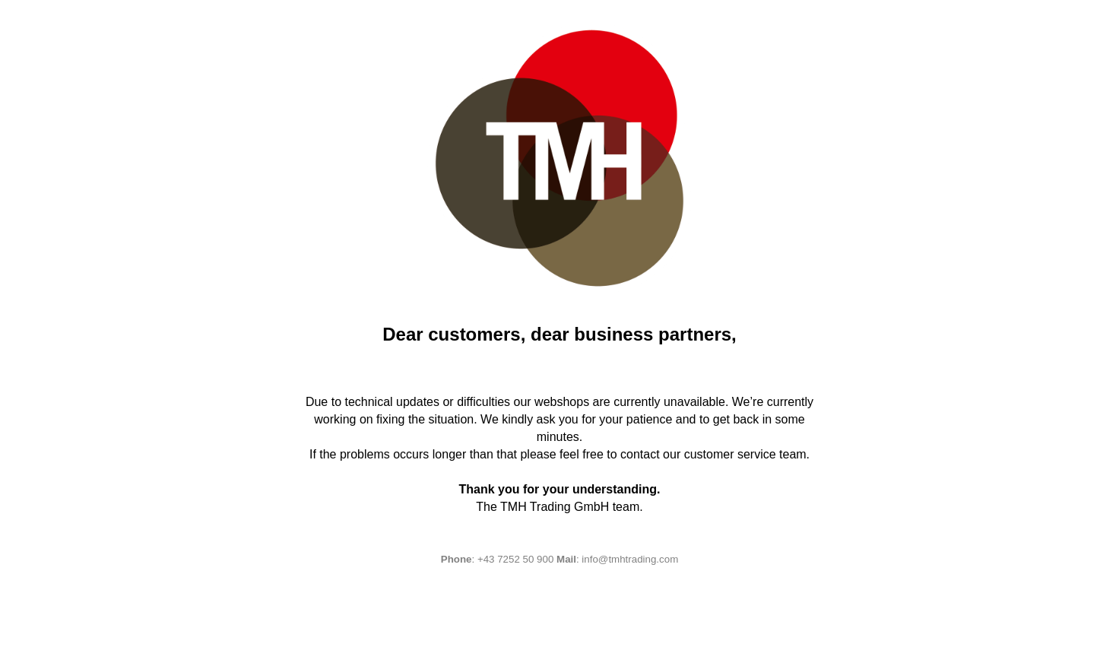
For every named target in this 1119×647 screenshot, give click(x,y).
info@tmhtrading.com (630, 559)
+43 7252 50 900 (515, 559)
